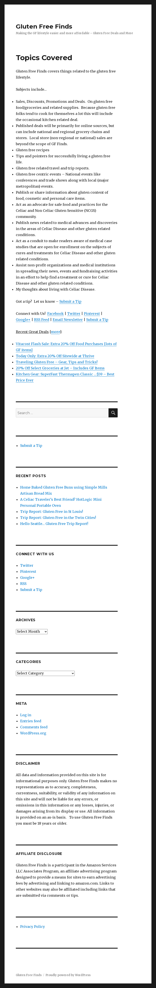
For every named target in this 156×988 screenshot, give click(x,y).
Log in (25, 715)
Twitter (73, 313)
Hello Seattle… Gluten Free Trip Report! (54, 523)
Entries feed (30, 721)
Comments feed (33, 727)
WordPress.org (33, 733)
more (55, 332)
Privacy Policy (32, 926)
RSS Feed (41, 319)
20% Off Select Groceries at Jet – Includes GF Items (60, 368)
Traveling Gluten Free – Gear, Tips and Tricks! (57, 362)
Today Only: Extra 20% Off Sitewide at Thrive (55, 356)
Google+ (23, 319)
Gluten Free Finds (44, 26)
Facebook (55, 313)
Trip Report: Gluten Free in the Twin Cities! (58, 517)
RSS (23, 583)
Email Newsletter (68, 319)
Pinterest (92, 313)
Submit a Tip (70, 301)
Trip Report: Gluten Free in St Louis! (51, 511)
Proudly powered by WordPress (68, 975)
